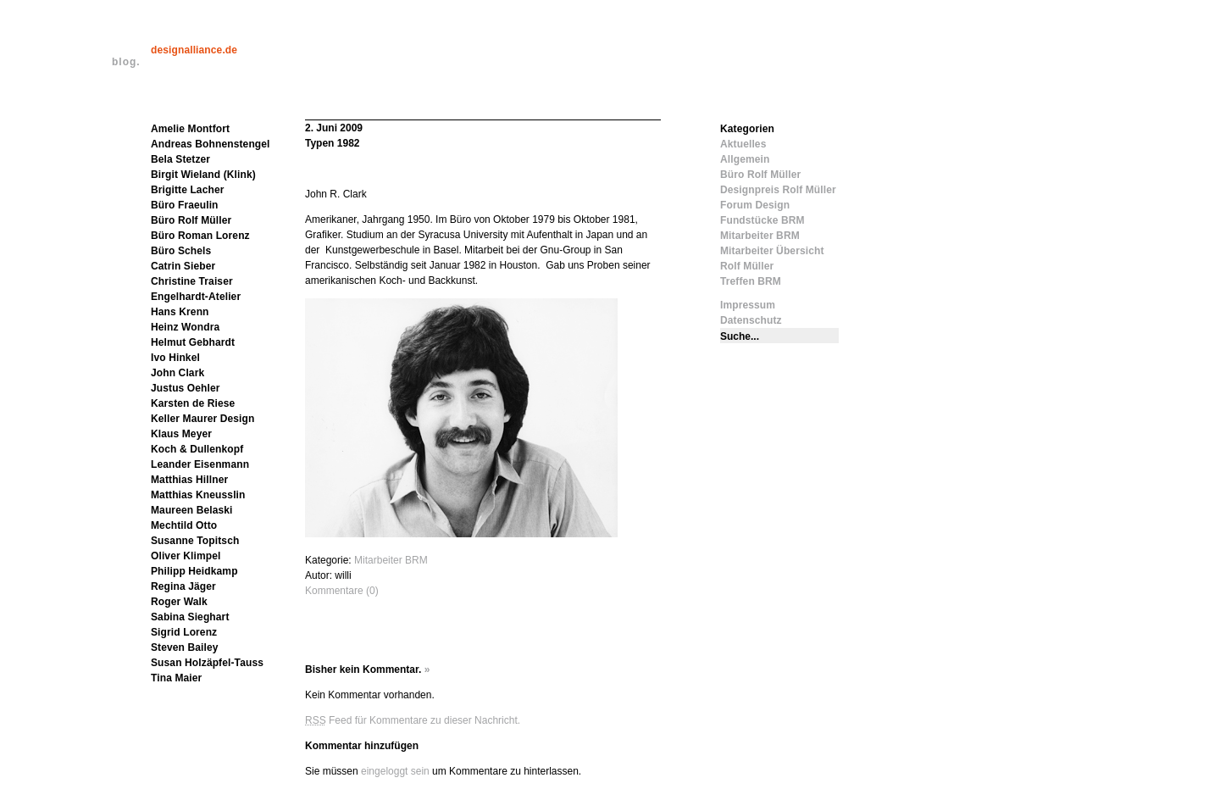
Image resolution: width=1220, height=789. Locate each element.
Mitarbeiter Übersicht (772, 251)
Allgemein (744, 159)
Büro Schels (181, 251)
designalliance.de (194, 50)
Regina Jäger (183, 586)
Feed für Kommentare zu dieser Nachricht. (412, 720)
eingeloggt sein (395, 771)
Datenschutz (751, 320)
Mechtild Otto (184, 525)
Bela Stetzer (180, 159)
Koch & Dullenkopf (197, 449)
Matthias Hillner (189, 480)
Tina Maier (176, 678)
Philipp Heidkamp (194, 571)
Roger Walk (179, 602)
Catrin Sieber (183, 266)
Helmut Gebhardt (193, 342)
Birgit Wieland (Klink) (203, 175)
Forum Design (755, 205)
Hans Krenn (180, 312)
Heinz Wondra (185, 327)
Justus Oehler (185, 388)
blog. (126, 62)
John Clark (177, 373)
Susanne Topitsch (195, 541)
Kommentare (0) (342, 591)
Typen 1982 (332, 143)
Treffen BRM (750, 281)
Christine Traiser (192, 281)
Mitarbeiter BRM (391, 560)
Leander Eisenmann (200, 464)
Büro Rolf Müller (191, 220)
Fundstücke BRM (762, 220)
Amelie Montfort (190, 129)
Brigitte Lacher (188, 190)
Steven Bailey (185, 647)
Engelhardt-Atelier (196, 297)
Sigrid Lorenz (184, 632)
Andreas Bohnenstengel (210, 144)
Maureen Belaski (192, 510)
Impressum (747, 305)
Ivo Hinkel (175, 358)
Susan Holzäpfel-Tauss (207, 663)
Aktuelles (743, 144)
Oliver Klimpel (185, 556)
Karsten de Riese (193, 403)
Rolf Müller (747, 266)
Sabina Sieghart (190, 617)
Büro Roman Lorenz (200, 236)
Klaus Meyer (181, 434)
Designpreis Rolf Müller (778, 190)
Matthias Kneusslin (198, 495)
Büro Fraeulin (185, 205)
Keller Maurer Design (202, 419)
